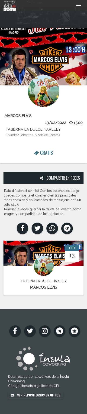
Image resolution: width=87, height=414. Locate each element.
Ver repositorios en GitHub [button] (35, 395)
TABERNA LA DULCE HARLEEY (33, 129)
